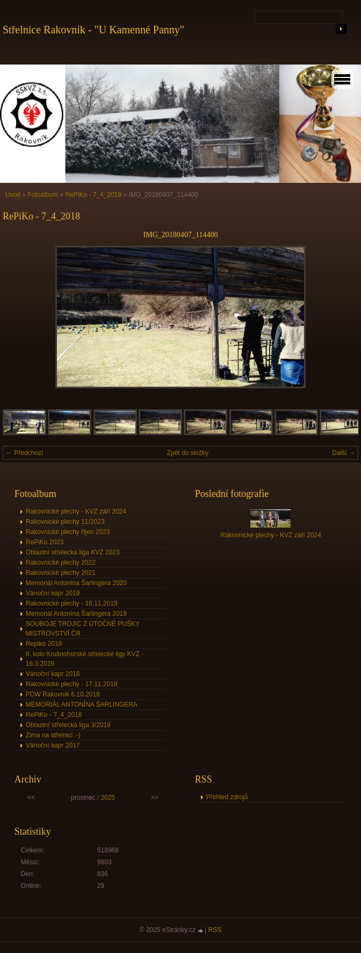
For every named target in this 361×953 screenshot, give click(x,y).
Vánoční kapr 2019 (53, 593)
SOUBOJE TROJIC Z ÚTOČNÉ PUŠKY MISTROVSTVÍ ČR (83, 628)
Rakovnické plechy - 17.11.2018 (72, 684)
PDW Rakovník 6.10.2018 (63, 694)
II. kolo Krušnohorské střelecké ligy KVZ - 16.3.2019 (84, 658)
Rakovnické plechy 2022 (61, 562)
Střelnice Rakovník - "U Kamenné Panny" (93, 29)
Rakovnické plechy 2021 (61, 573)
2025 (107, 797)
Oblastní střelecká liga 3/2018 (68, 725)
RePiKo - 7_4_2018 (93, 194)
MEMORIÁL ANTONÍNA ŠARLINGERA (82, 704)
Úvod (12, 194)
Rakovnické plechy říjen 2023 (68, 532)
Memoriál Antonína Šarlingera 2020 (76, 583)
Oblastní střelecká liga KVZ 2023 (73, 552)
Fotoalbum (42, 194)
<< (31, 797)
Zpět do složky (187, 453)
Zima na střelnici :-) (53, 735)
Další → (343, 453)
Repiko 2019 (44, 644)
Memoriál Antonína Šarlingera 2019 (76, 613)
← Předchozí (24, 453)
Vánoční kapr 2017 (53, 745)
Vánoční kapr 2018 (53, 674)
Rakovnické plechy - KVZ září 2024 (76, 511)
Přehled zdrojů (227, 797)
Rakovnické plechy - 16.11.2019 (72, 603)
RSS (215, 930)
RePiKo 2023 (45, 542)
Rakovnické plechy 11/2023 (65, 521)
